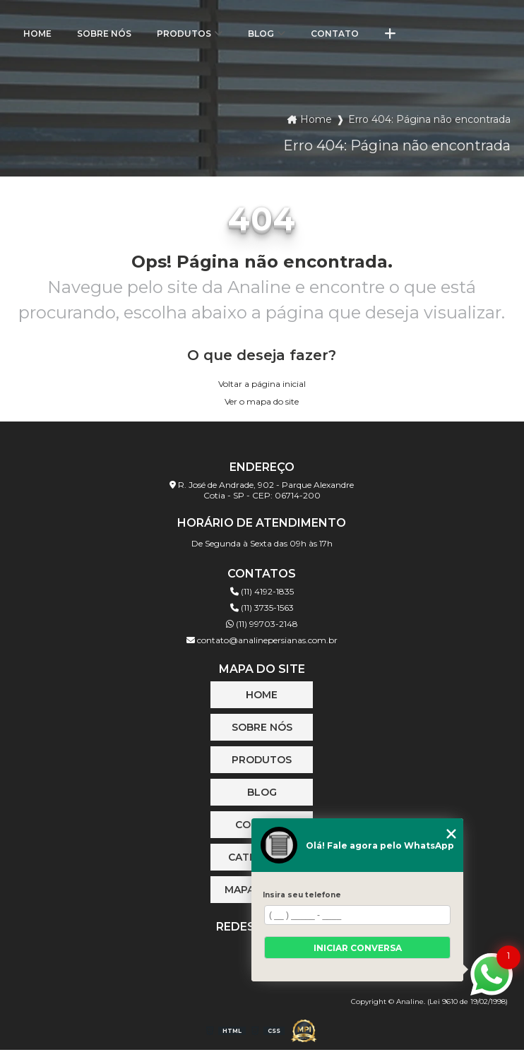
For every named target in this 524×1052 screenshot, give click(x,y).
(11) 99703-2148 (262, 623)
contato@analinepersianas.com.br (262, 640)
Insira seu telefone (302, 894)
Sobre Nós (104, 33)
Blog (261, 33)
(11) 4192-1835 (262, 591)
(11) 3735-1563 (262, 607)
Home (37, 33)
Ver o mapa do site (262, 401)
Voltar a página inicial (262, 383)
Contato (335, 33)
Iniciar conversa (358, 948)
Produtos (184, 33)
